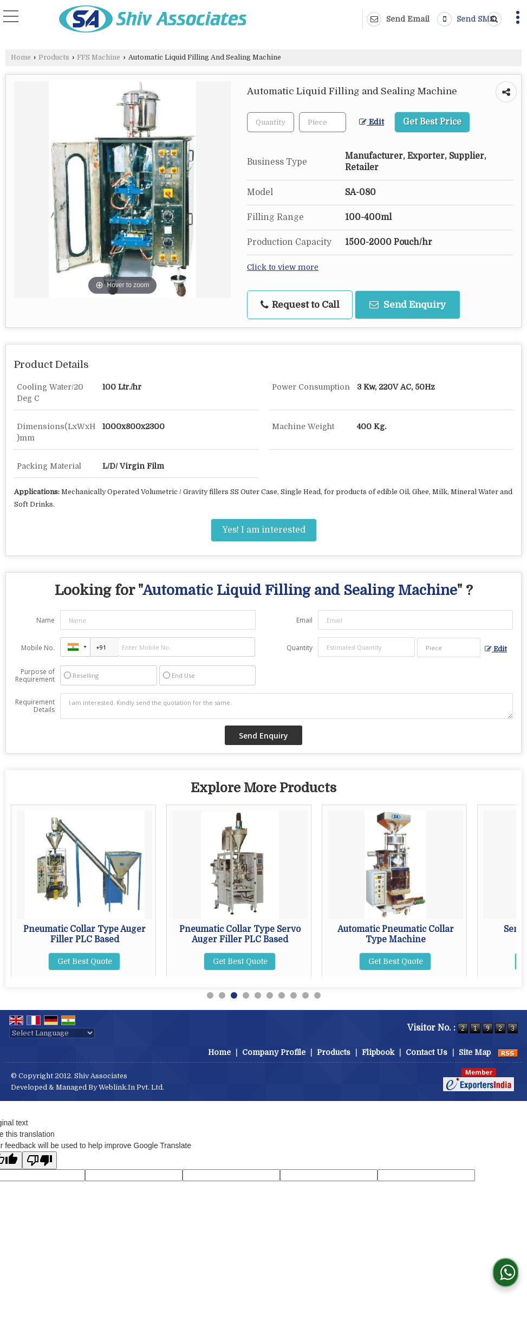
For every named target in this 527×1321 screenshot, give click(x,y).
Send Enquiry (407, 305)
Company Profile (273, 1052)
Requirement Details (35, 706)
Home (21, 57)
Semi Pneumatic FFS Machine (85, 929)
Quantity (300, 647)
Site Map (475, 1052)
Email (304, 620)
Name (45, 620)
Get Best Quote (84, 951)
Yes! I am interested (263, 530)
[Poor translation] (39, 1160)
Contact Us (426, 1052)
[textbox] (322, 122)
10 (317, 995)
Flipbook (378, 1052)
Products (53, 57)
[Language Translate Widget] (52, 1033)
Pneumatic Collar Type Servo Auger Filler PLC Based (395, 934)
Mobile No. (38, 647)
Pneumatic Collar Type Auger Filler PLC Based (240, 934)
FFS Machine (98, 57)
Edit (371, 122)
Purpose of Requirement (35, 675)
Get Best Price (432, 122)
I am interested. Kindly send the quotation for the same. (286, 706)
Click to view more (282, 267)
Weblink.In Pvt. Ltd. (131, 1087)
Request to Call (300, 305)
